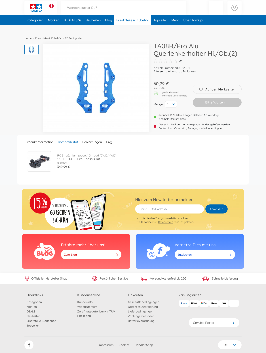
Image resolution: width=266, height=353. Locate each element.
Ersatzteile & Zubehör (132, 28)
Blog (108, 28)
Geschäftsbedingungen (143, 302)
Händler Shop (144, 345)
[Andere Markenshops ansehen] (51, 9)
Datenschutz (165, 222)
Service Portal (214, 323)
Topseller (160, 28)
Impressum (106, 345)
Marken (54, 28)
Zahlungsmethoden (141, 316)
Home (28, 38)
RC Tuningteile (73, 38)
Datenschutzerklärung (143, 306)
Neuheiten (93, 28)
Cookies (124, 345)
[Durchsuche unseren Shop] (123, 11)
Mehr (175, 28)
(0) (168, 61)
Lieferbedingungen (140, 311)
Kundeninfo (85, 302)
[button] (216, 11)
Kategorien (35, 28)
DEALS (72, 28)
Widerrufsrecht (87, 306)
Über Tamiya (193, 28)
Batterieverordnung (141, 321)
